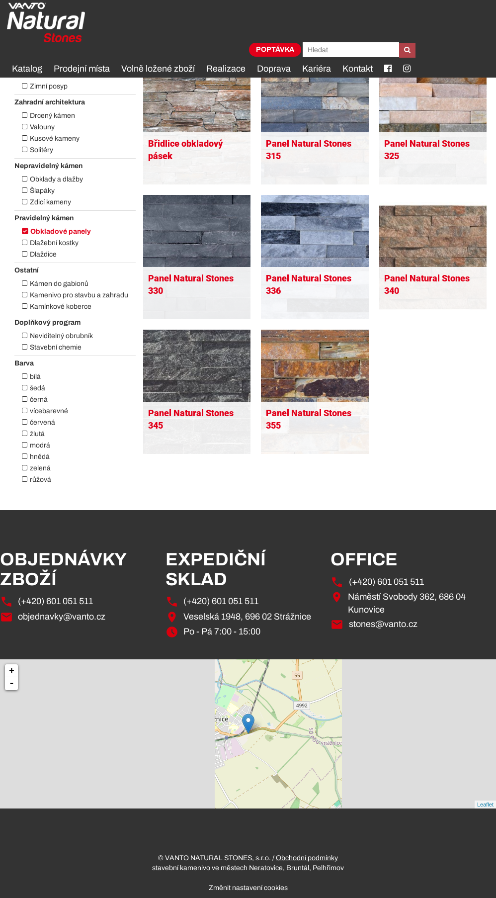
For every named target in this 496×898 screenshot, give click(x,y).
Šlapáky (42, 190)
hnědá (40, 456)
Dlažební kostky (54, 243)
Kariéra (316, 69)
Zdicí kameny (50, 202)
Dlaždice (43, 254)
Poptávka (275, 49)
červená (42, 422)
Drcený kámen (52, 115)
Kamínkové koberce (60, 306)
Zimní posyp (49, 86)
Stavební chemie (56, 347)
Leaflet (485, 805)
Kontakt (357, 69)
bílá (35, 376)
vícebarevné (49, 411)
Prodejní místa (82, 69)
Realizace (226, 69)
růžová (40, 479)
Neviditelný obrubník (61, 336)
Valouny (42, 127)
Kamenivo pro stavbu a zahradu (79, 295)
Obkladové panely (60, 231)
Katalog (27, 69)
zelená (40, 468)
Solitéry (41, 150)
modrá (40, 445)
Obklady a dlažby (56, 179)
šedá (37, 388)
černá (39, 399)
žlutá (37, 434)
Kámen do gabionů (59, 283)
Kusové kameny (55, 138)
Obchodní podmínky (307, 858)
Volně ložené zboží (158, 69)
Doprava (274, 69)
